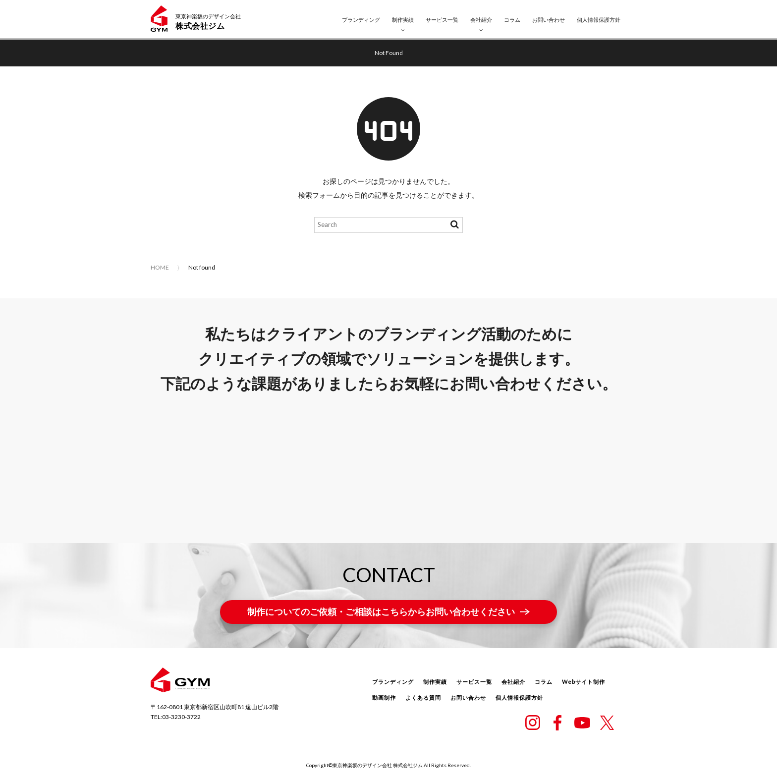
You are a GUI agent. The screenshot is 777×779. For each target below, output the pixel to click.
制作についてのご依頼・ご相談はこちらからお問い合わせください (381, 611)
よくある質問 (423, 697)
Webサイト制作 (583, 681)
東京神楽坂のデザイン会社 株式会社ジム (378, 765)
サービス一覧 (442, 19)
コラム (512, 19)
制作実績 (403, 19)
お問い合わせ (548, 19)
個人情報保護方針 (598, 19)
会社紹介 (481, 19)
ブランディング (361, 19)
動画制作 (384, 697)
